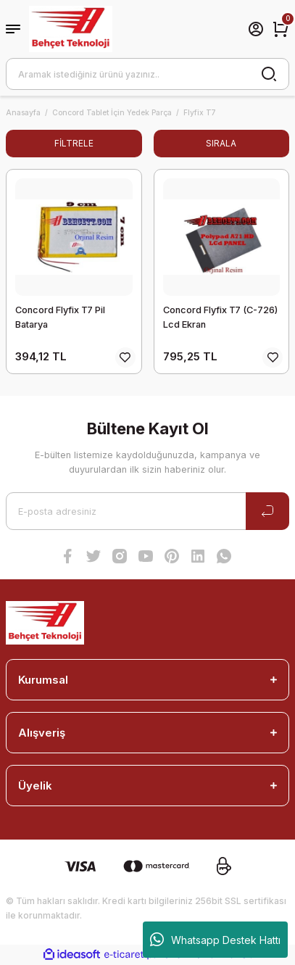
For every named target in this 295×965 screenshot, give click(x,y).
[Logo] (70, 29)
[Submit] (267, 511)
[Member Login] (256, 29)
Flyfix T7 (199, 112)
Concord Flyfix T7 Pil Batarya (60, 317)
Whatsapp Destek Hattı (215, 940)
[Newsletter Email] (147, 511)
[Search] (147, 74)
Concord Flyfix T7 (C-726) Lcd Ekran (220, 317)
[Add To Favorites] (125, 357)
